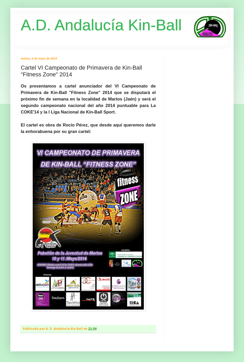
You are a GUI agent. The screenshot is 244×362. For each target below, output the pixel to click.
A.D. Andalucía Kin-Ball (101, 25)
